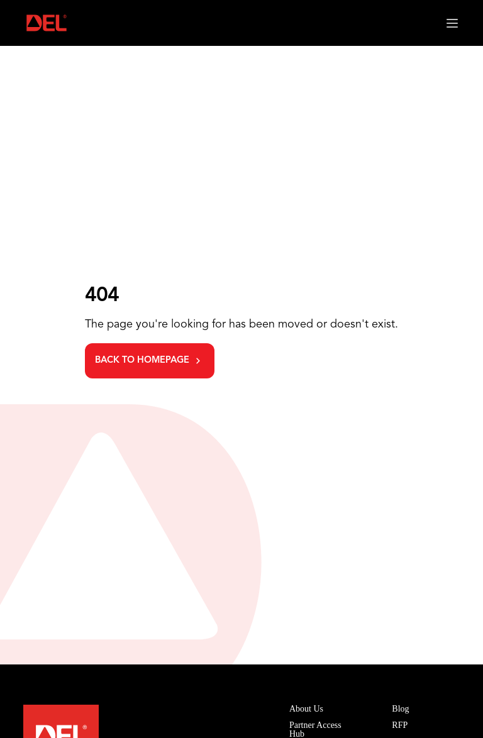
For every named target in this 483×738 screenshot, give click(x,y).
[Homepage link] (46, 23)
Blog (400, 708)
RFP (400, 725)
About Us (306, 708)
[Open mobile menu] (452, 23)
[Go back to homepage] (149, 360)
